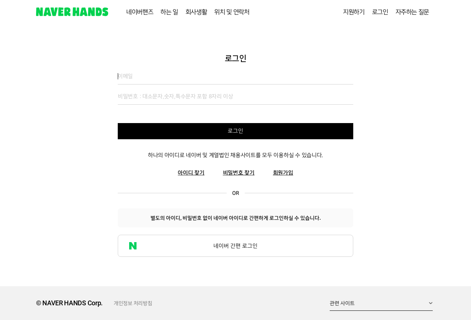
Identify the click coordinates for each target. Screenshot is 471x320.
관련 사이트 (342, 303)
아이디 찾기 (191, 173)
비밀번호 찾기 (239, 173)
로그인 (235, 131)
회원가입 (283, 173)
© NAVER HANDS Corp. (69, 303)
